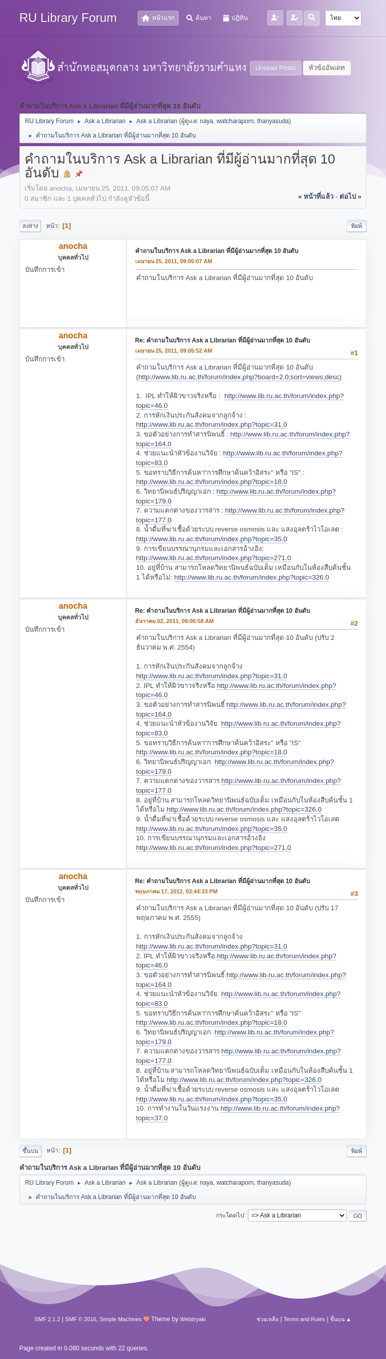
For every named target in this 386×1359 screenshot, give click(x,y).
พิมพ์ (356, 226)
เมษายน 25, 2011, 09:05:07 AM (173, 261)
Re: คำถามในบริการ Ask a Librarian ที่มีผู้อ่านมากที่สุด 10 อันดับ (222, 340)
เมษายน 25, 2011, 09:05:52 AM (173, 351)
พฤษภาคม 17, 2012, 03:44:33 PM (176, 891)
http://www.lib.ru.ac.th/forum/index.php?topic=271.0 (213, 558)
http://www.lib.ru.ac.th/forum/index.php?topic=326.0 (251, 577)
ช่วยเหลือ (267, 1319)
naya (206, 121)
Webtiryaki (193, 1319)
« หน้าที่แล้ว (315, 196)
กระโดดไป (230, 1215)
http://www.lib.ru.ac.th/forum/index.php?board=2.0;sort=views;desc (238, 377)
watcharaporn (235, 121)
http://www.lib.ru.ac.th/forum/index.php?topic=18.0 (211, 482)
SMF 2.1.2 (47, 1319)
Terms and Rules (304, 1319)
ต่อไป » (350, 196)
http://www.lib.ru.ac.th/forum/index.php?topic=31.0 (211, 424)
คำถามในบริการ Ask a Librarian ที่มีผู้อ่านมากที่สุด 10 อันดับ (216, 251)
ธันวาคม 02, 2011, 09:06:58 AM (174, 621)
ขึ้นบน (30, 1151)
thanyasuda (273, 121)
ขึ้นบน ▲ (341, 1319)
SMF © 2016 (80, 1319)
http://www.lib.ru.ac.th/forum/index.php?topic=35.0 (211, 539)
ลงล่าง (30, 226)
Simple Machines (121, 1319)
